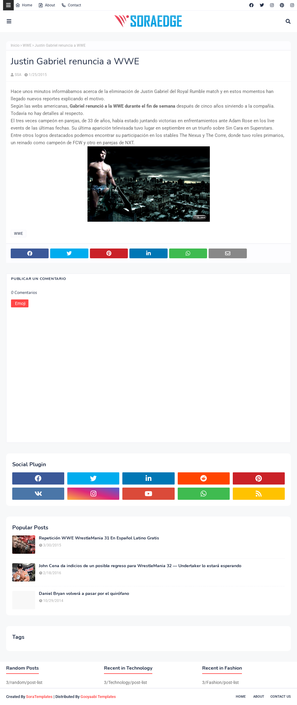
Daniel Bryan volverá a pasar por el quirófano (84, 593)
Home (23, 5)
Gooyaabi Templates (98, 696)
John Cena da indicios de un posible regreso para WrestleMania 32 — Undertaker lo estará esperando (140, 566)
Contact (71, 5)
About (46, 5)
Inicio (15, 45)
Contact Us (280, 697)
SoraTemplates (39, 696)
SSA (18, 75)
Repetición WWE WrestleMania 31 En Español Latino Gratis (99, 538)
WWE (27, 45)
